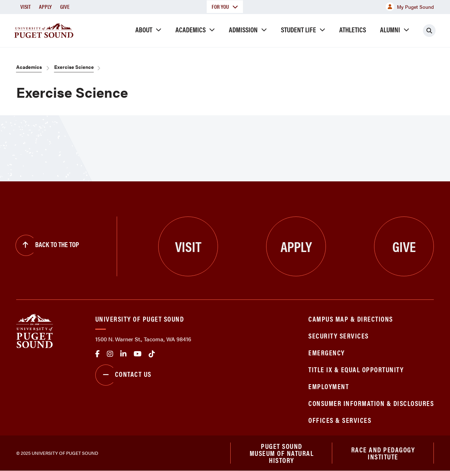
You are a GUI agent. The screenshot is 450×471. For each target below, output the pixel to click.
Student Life (298, 29)
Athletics (352, 29)
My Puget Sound (410, 6)
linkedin (123, 353)
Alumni (390, 29)
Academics (190, 29)
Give (65, 6)
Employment (328, 386)
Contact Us (123, 375)
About (143, 29)
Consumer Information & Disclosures (371, 403)
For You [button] (225, 6)
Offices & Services (339, 420)
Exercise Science (74, 66)
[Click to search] (429, 30)
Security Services (338, 335)
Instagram (110, 353)
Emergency (326, 352)
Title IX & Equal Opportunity (356, 369)
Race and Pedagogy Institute (383, 453)
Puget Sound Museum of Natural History (282, 453)
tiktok (152, 353)
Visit (25, 6)
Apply (45, 6)
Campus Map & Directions (350, 319)
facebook (97, 353)
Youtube (138, 353)
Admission (243, 29)
